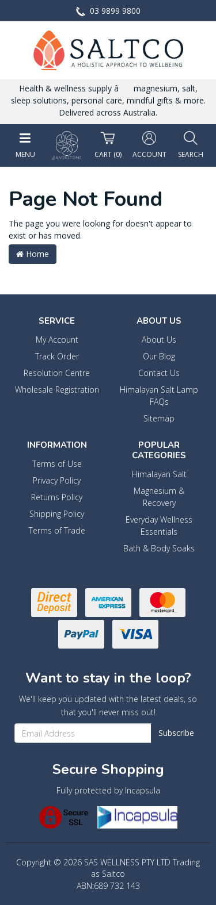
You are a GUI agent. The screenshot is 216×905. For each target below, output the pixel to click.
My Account (57, 339)
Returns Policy (56, 497)
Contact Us (159, 372)
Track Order (57, 356)
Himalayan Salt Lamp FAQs (159, 395)
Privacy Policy (57, 480)
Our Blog (159, 356)
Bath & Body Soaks (159, 548)
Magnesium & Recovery (159, 496)
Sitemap (159, 418)
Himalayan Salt (159, 474)
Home (32, 253)
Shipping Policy (56, 513)
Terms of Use (57, 463)
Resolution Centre (57, 372)
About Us (159, 339)
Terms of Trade (57, 530)
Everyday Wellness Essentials (159, 525)
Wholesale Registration (57, 389)
